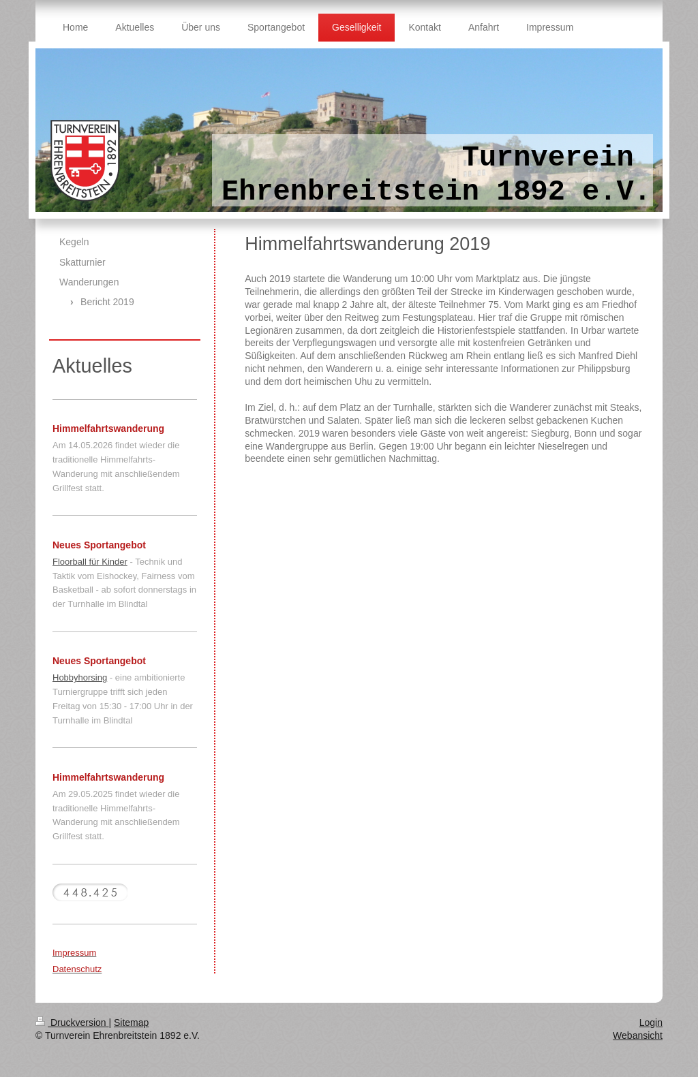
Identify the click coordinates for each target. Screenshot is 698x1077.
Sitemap (131, 1022)
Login (651, 1022)
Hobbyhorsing (79, 677)
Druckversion (71, 1022)
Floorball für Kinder (89, 562)
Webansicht (638, 1035)
